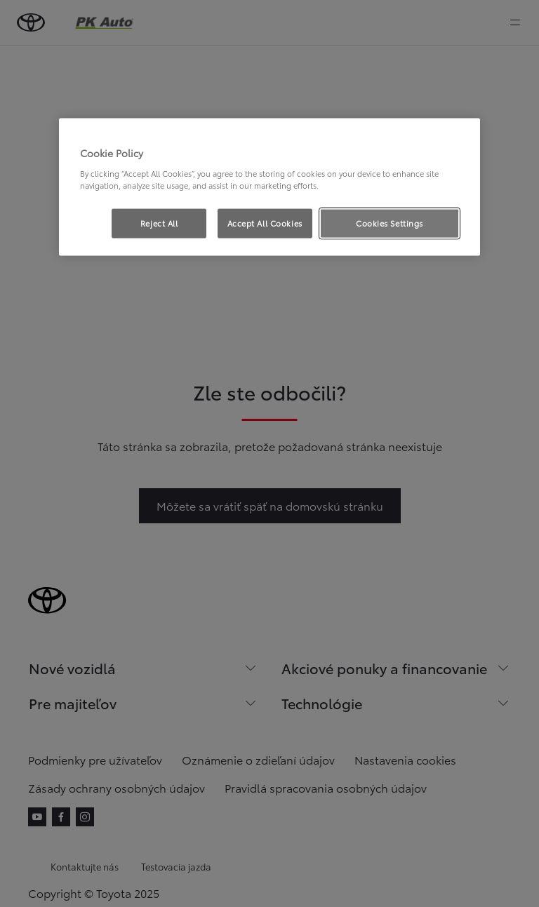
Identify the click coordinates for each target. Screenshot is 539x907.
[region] (269, 187)
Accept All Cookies (264, 222)
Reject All (159, 222)
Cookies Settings (389, 222)
